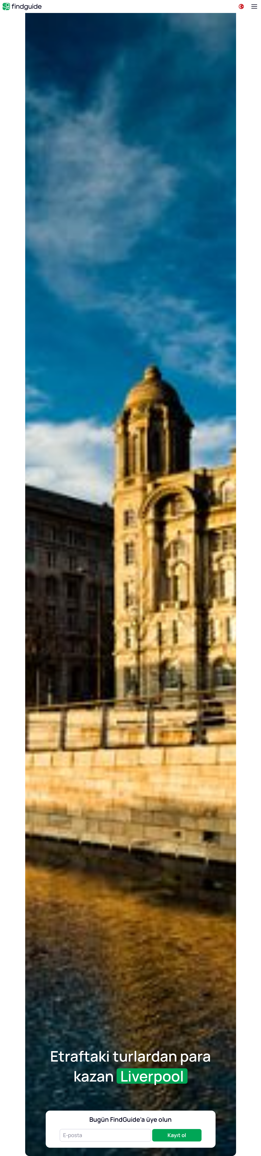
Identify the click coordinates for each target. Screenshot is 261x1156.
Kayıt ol (177, 1135)
